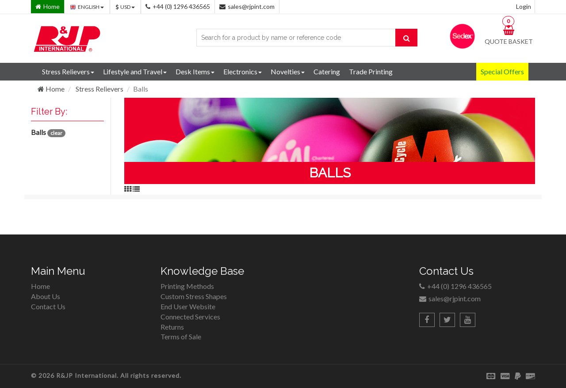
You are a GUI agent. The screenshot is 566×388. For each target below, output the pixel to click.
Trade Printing (371, 71)
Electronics (242, 71)
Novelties (288, 71)
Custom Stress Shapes (194, 296)
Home (51, 89)
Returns (172, 327)
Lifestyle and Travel (135, 71)
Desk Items (195, 71)
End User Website (188, 306)
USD (125, 7)
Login (523, 6)
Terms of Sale (181, 336)
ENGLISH (87, 7)
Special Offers (502, 71)
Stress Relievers (68, 71)
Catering (327, 71)
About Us (45, 296)
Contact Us (48, 306)
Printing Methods (187, 286)
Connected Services (190, 316)
